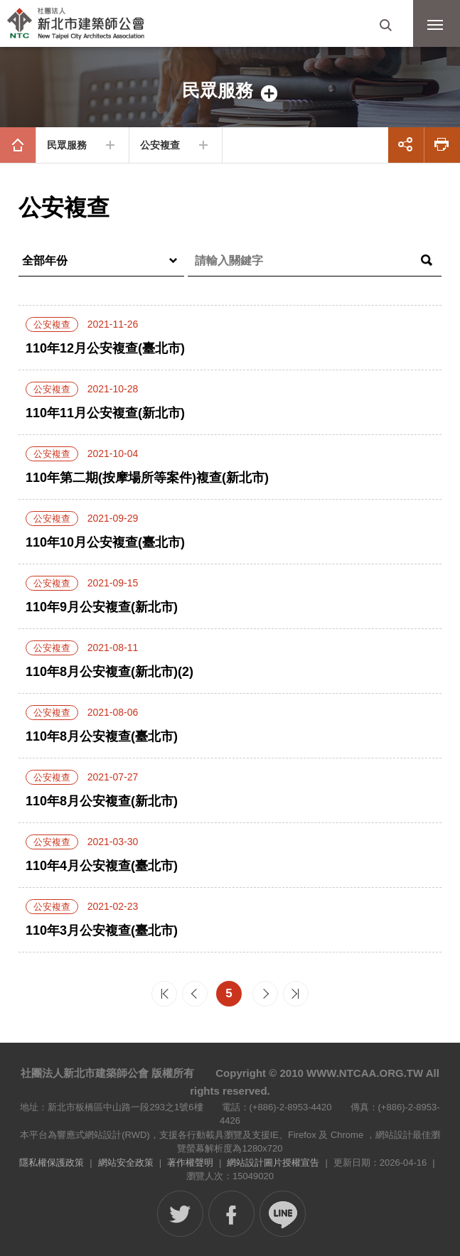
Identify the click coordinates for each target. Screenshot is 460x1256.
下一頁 (265, 994)
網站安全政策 (126, 1162)
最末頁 (296, 994)
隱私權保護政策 (51, 1162)
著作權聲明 (190, 1162)
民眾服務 (67, 145)
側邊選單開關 (230, 90)
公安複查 (160, 145)
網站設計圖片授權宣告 (273, 1162)
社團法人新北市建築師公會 (82, 25)
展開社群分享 (406, 145)
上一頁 (195, 994)
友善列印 (442, 145)
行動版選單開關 (435, 28)
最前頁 (164, 994)
